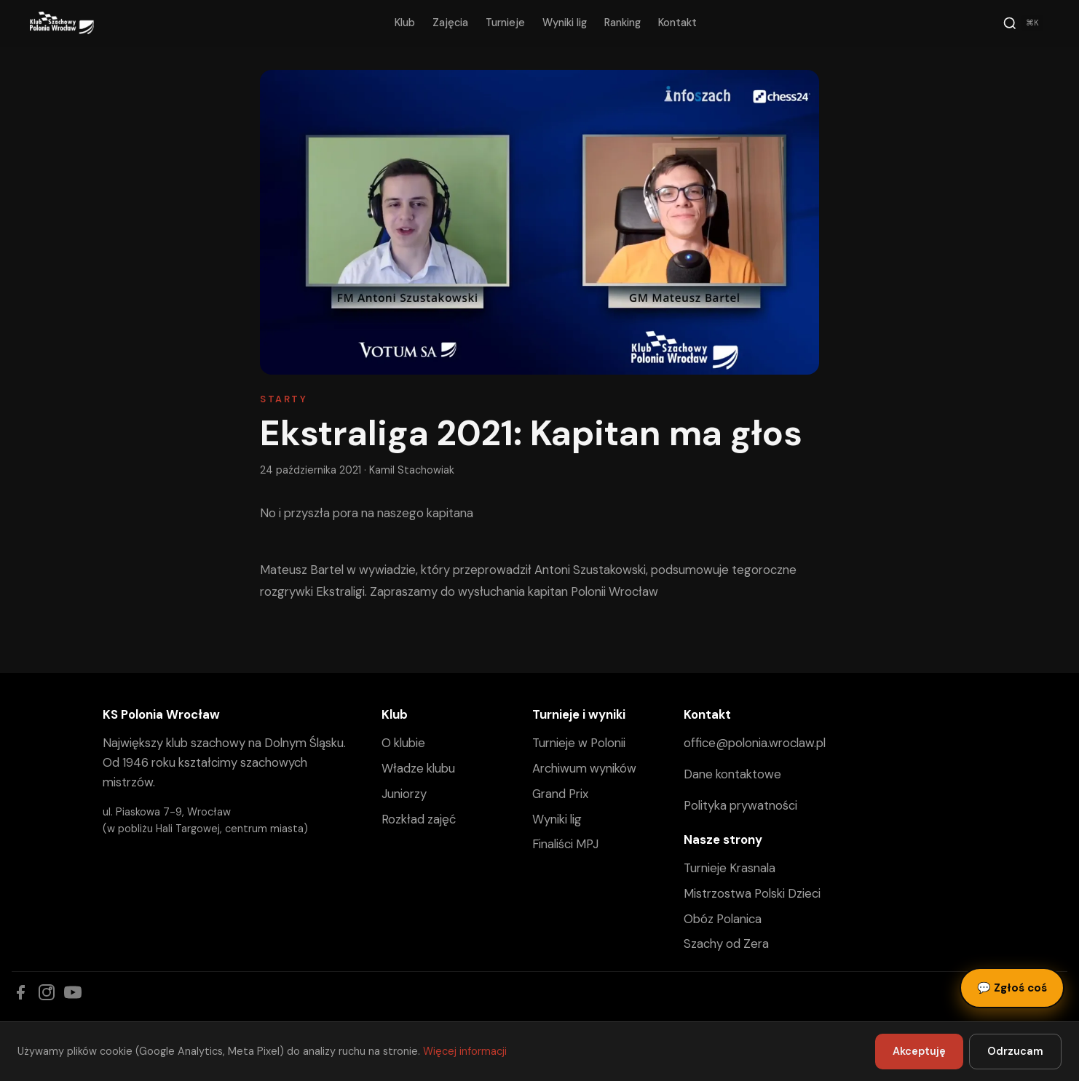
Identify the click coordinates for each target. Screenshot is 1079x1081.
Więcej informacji (465, 1051)
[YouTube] (73, 992)
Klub (405, 22)
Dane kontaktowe (732, 774)
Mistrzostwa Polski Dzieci (752, 893)
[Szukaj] (1023, 23)
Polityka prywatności (740, 805)
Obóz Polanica (723, 919)
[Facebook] (20, 992)
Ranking (622, 22)
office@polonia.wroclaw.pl (755, 743)
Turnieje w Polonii (578, 743)
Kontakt (677, 22)
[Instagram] (46, 992)
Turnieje (505, 22)
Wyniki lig (564, 22)
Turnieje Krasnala (729, 868)
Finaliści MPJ (565, 844)
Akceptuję (919, 1051)
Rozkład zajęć (419, 819)
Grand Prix (560, 794)
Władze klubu (418, 768)
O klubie (403, 743)
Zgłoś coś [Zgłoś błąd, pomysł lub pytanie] (1012, 988)
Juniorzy (404, 794)
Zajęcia (450, 22)
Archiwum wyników (584, 768)
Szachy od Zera (726, 944)
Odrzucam (1015, 1051)
